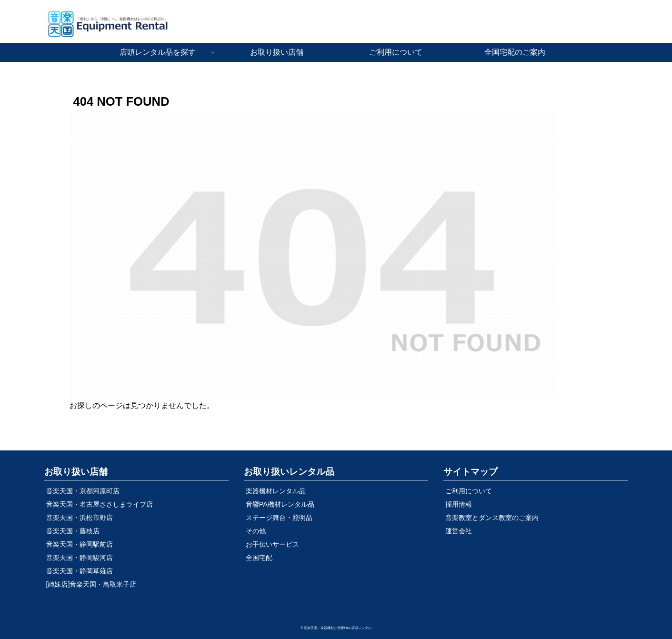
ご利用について (468, 491)
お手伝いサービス (272, 544)
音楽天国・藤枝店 (73, 531)
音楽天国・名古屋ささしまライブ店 (99, 504)
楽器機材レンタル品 (276, 491)
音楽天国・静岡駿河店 (79, 557)
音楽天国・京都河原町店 (83, 491)
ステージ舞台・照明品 (279, 517)
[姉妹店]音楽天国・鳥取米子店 (91, 584)
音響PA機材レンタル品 (280, 504)
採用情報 (458, 504)
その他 (256, 531)
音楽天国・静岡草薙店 (79, 571)
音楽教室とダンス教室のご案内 (492, 517)
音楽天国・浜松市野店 (79, 517)
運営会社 (458, 531)
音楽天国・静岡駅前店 (79, 544)
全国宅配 (259, 557)
